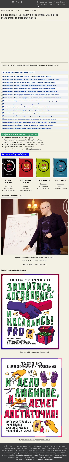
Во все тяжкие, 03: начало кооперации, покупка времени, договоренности (29, 82)
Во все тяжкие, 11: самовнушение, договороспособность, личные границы (29, 104)
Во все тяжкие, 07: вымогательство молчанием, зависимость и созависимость (30, 92)
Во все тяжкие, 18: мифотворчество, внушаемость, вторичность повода (28, 125)
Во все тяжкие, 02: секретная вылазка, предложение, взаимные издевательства (31, 79)
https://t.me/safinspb (33, 149)
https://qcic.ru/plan (35, 140)
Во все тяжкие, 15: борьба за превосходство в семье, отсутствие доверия (28, 116)
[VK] (16, 2)
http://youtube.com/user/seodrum (25, 455)
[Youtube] (13, 2)
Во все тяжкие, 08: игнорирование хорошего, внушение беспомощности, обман (31, 95)
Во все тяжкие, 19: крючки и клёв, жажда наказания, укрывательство (27, 128)
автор (17, 453)
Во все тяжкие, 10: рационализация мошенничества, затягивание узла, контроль (31, 101)
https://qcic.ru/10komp (35, 142)
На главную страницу (45, 2)
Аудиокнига (8, 188)
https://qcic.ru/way (37, 144)
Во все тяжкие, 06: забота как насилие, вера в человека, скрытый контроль (29, 88)
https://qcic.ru (28, 138)
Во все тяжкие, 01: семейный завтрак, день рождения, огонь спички (27, 76)
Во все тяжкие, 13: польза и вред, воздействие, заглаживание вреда (26, 110)
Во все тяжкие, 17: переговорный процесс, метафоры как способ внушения (29, 122)
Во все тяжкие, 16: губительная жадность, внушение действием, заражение (29, 119)
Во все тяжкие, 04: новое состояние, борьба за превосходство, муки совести (29, 85)
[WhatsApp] (18, 2)
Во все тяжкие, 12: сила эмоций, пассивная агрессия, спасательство (26, 107)
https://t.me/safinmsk (26, 147)
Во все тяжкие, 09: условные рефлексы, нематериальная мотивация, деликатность (32, 98)
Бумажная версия (8, 191)
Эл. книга (8, 186)
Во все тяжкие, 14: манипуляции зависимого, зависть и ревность (25, 113)
